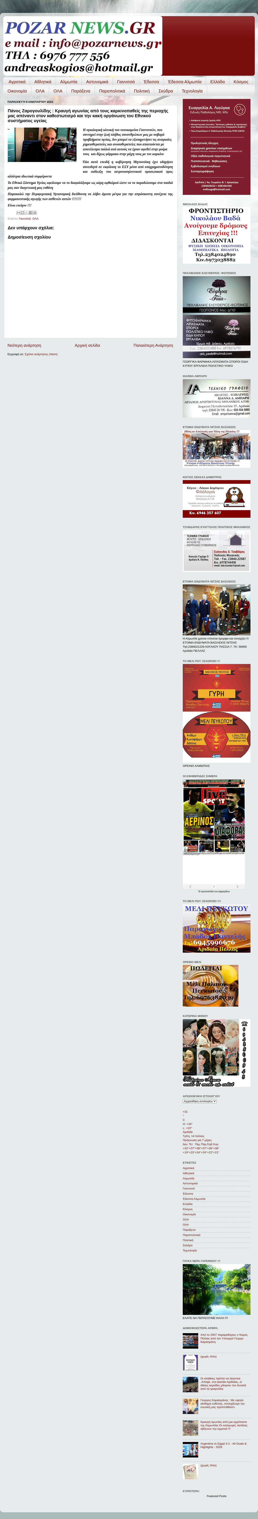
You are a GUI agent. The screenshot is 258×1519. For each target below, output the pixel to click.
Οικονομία (17, 91)
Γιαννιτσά (126, 81)
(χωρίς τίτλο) (208, 1356)
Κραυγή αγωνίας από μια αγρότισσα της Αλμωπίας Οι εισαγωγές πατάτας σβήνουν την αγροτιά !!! (223, 1425)
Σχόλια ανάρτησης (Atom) (41, 354)
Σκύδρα (165, 91)
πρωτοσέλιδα (207, 891)
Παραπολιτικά (112, 91)
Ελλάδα (217, 81)
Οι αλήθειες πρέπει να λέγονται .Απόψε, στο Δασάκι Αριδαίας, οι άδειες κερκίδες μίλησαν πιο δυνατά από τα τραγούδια (223, 1384)
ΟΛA (57, 91)
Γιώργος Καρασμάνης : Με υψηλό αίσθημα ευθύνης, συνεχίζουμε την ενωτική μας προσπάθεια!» (222, 1404)
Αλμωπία (68, 81)
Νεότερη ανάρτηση (24, 345)
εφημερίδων (224, 891)
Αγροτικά (17, 81)
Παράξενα (80, 91)
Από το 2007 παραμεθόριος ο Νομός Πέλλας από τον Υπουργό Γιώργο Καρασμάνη (224, 1338)
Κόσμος (241, 81)
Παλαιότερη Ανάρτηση (153, 345)
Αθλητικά (42, 81)
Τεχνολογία (192, 91)
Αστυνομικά (97, 81)
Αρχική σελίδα (87, 345)
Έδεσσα (151, 81)
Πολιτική (142, 91)
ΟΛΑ (40, 91)
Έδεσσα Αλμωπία (184, 81)
